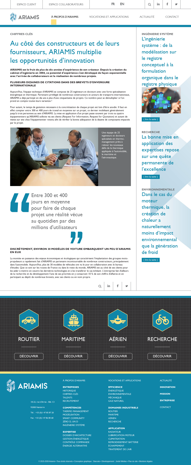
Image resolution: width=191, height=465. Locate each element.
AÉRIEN (112, 418)
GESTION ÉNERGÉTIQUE (76, 438)
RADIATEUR (114, 432)
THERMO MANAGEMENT (76, 411)
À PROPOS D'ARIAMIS (64, 16)
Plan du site (132, 461)
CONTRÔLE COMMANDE (76, 442)
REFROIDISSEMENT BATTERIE (123, 442)
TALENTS (67, 397)
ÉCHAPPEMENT (116, 445)
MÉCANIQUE (115, 397)
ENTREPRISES (71, 387)
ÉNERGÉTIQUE (116, 390)
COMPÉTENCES (72, 407)
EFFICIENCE (115, 387)
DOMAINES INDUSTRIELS (123, 407)
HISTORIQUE (69, 390)
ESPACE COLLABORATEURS (66, 4)
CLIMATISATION (116, 438)
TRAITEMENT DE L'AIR (120, 449)
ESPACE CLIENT (26, 4)
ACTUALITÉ (147, 16)
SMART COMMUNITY (73, 418)
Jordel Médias (121, 461)
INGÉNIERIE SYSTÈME (74, 425)
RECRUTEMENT (71, 401)
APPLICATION (116, 428)
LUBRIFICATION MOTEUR (121, 435)
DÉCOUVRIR (29, 356)
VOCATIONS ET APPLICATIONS (109, 16)
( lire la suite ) (151, 119)
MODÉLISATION (71, 414)
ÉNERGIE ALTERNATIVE (75, 445)
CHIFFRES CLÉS (70, 394)
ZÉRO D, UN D (70, 421)
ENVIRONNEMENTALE (119, 394)
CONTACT (172, 16)
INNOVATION (167, 387)
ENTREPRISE (167, 400)
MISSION (165, 394)
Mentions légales (146, 461)
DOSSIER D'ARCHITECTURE (77, 435)
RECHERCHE (114, 421)
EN (122, 4)
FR (113, 4)
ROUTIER (113, 411)
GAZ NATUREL (116, 401)
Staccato (96, 461)
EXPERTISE (69, 432)
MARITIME (113, 414)
